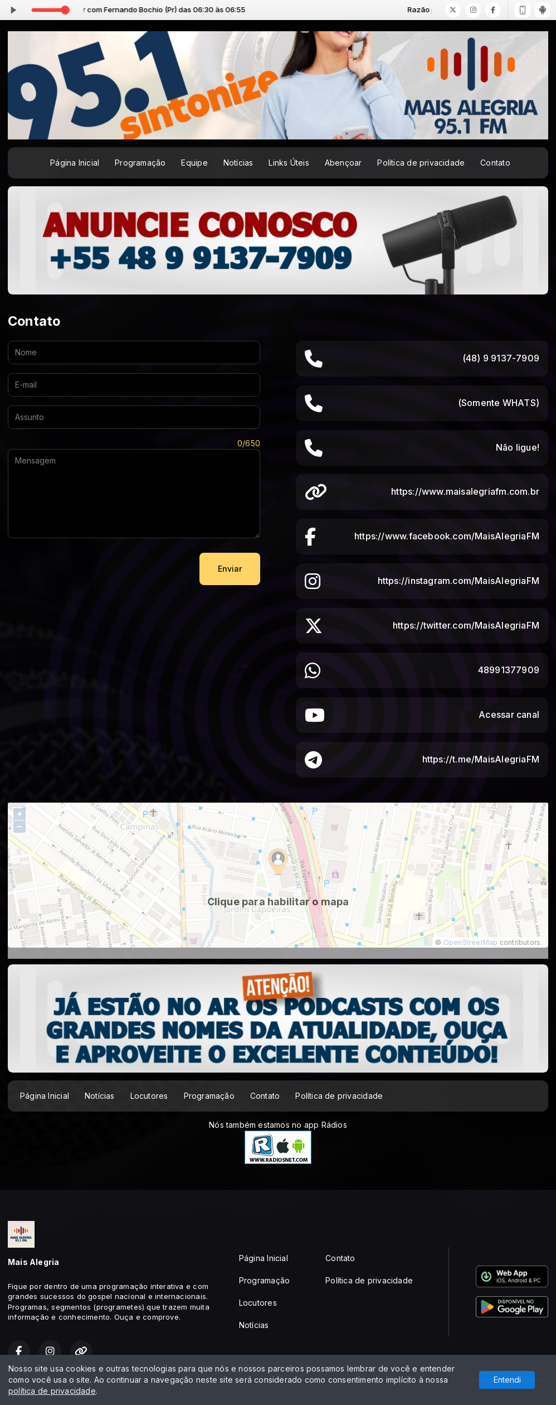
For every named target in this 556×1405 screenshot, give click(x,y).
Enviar (230, 568)
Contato (495, 162)
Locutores (149, 1095)
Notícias (238, 162)
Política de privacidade (421, 162)
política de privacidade (52, 1391)
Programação (140, 162)
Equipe (194, 162)
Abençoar (343, 162)
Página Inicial (74, 162)
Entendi (507, 1379)
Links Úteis (289, 162)
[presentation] (92, 569)
